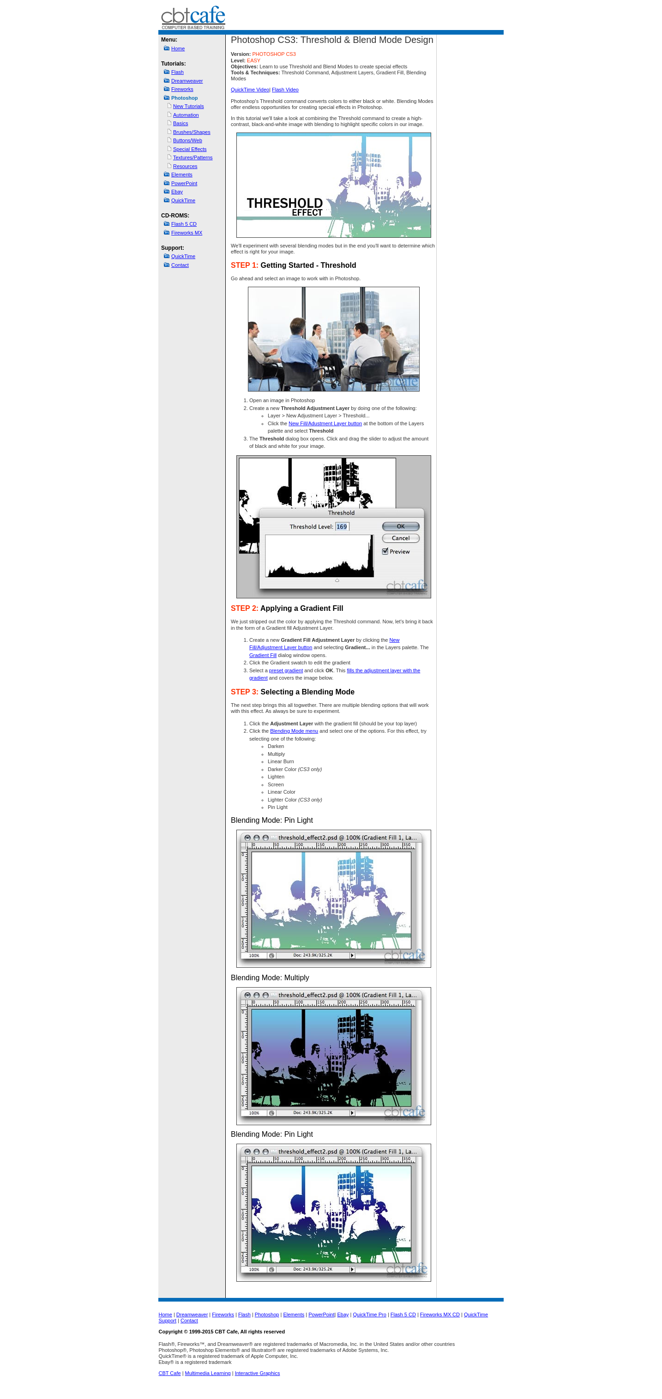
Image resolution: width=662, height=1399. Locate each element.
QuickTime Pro (369, 1314)
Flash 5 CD (184, 224)
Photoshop (267, 1314)
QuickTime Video (250, 89)
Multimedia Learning (208, 1373)
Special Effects (190, 149)
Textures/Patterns (193, 157)
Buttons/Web (187, 140)
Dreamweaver (187, 81)
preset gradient (286, 670)
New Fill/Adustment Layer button (325, 423)
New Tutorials (188, 106)
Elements (182, 174)
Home (178, 48)
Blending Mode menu (294, 731)
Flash (177, 72)
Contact (180, 265)
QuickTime (183, 200)
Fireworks (182, 89)
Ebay (177, 191)
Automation (186, 115)
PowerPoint (184, 183)
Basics (180, 123)
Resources (185, 166)
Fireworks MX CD (440, 1314)
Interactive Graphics (257, 1373)
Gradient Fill (263, 655)
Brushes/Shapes (192, 132)
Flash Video (285, 89)
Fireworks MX (186, 232)
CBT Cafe (170, 1373)
